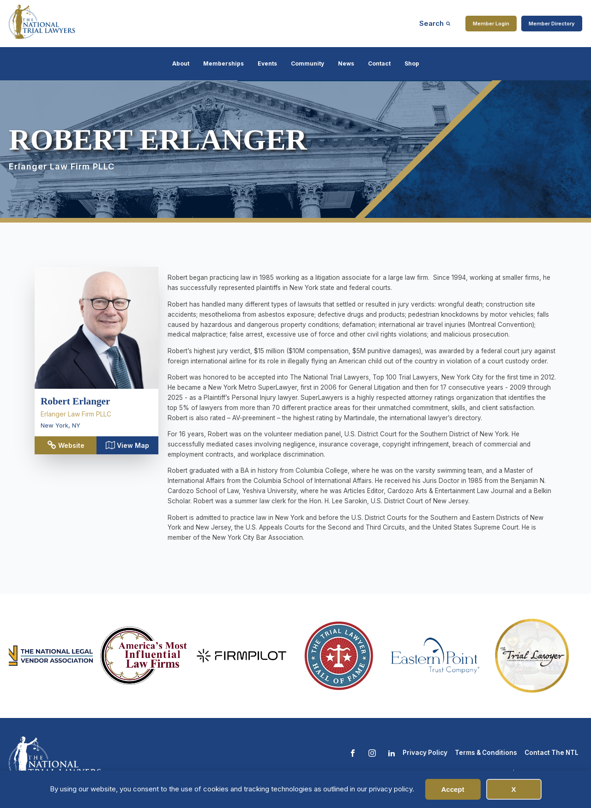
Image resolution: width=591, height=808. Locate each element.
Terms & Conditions (486, 752)
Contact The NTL (552, 752)
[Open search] (434, 23)
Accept (452, 789)
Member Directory (552, 23)
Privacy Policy (425, 752)
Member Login (491, 23)
